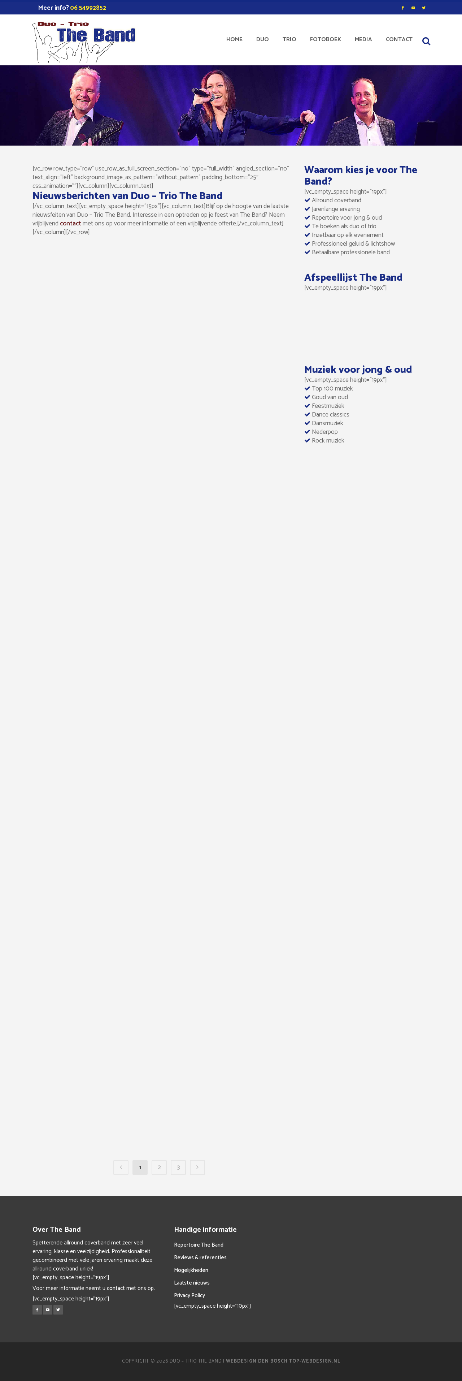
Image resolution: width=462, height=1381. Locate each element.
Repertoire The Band (198, 1245)
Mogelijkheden (191, 1270)
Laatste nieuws (192, 1282)
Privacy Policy (189, 1295)
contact (70, 224)
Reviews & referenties (200, 1257)
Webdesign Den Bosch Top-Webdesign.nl (283, 1361)
